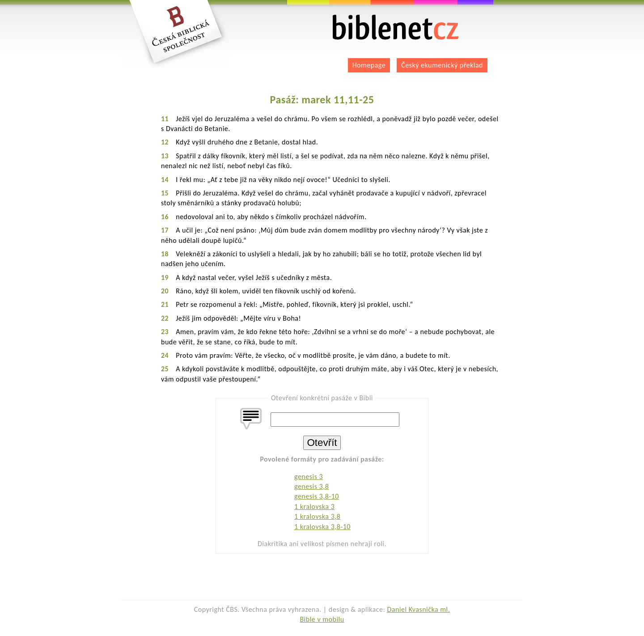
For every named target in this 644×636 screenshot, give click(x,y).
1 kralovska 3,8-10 (322, 526)
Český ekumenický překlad (442, 65)
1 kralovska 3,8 (317, 516)
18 (165, 254)
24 (165, 355)
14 (165, 179)
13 (165, 156)
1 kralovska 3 (314, 506)
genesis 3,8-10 (316, 496)
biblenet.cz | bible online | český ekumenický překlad (396, 27)
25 (165, 369)
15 (165, 193)
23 (165, 331)
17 (165, 230)
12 (165, 142)
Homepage (369, 65)
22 (165, 318)
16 (165, 216)
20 (165, 291)
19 (165, 277)
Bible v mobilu (322, 619)
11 (165, 118)
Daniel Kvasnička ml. (418, 609)
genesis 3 (308, 476)
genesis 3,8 (311, 486)
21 (165, 304)
